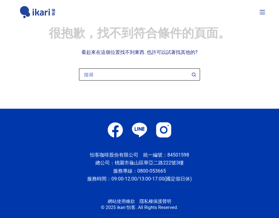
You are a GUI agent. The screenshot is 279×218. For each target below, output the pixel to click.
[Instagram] (163, 129)
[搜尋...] (133, 74)
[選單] (262, 12)
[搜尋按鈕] (194, 74)
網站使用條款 (121, 201)
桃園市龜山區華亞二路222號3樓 (149, 163)
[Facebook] (115, 129)
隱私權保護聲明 (155, 201)
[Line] (139, 129)
